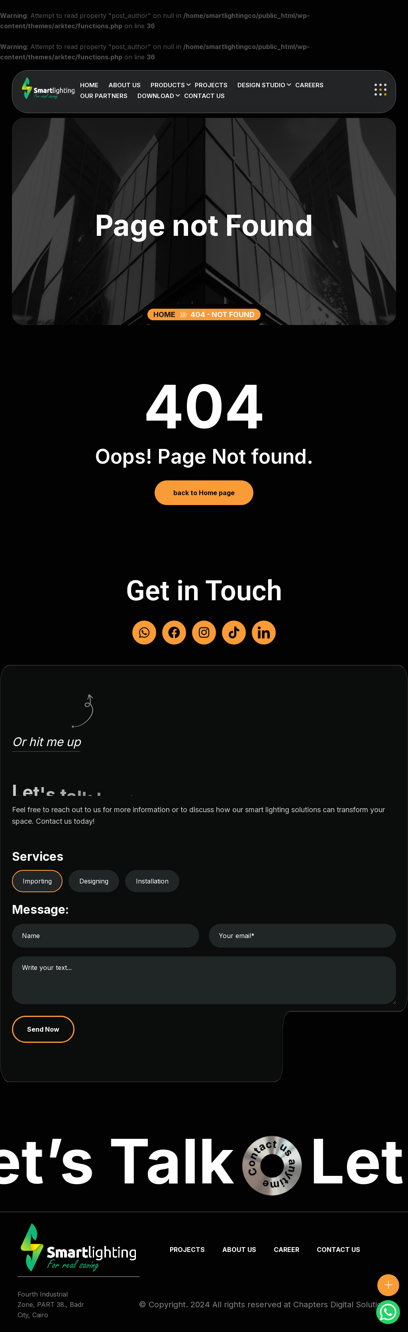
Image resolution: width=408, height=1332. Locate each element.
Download (155, 96)
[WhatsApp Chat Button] (388, 1312)
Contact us (204, 96)
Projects (211, 85)
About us (124, 85)
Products (168, 85)
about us (239, 1250)
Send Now (43, 1029)
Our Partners (104, 96)
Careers (309, 85)
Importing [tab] (37, 881)
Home (89, 85)
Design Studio (261, 85)
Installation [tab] (152, 881)
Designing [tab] (93, 881)
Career (286, 1250)
